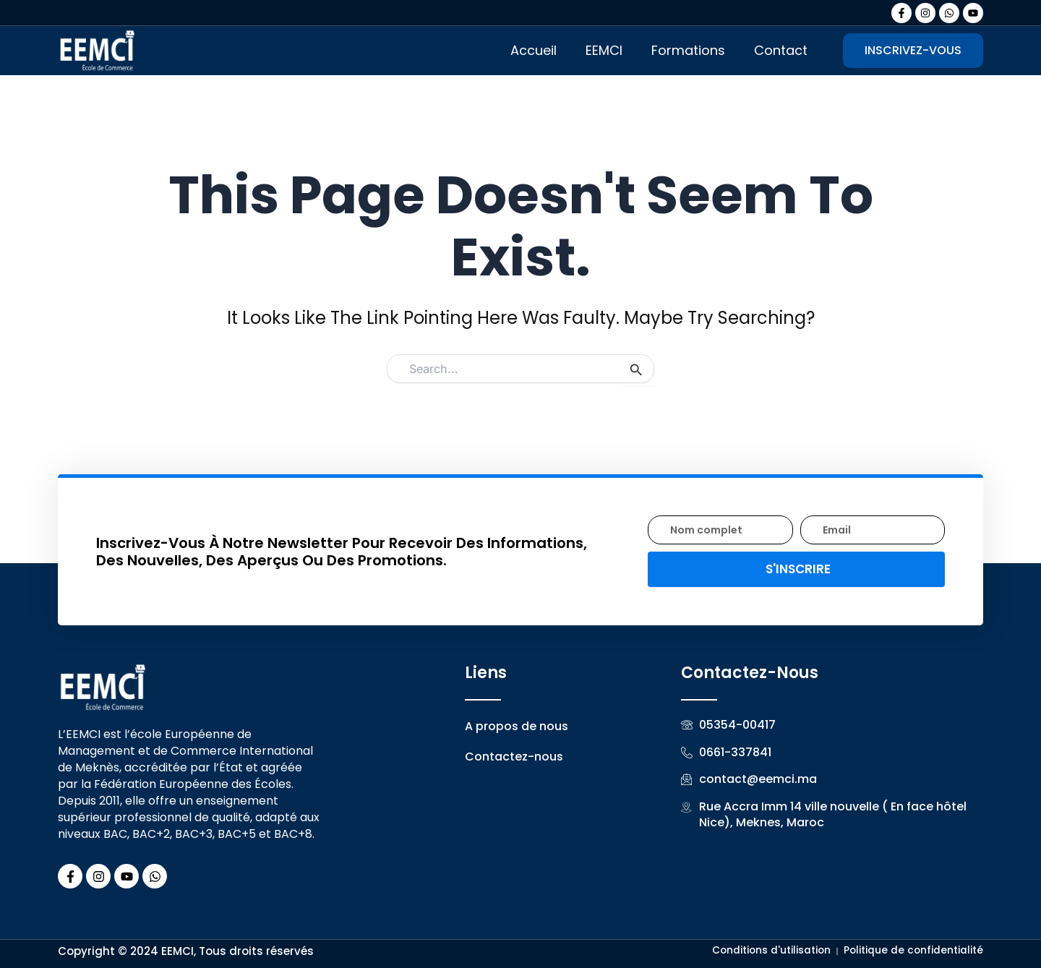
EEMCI (604, 50)
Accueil (533, 50)
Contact (780, 50)
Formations (688, 50)
